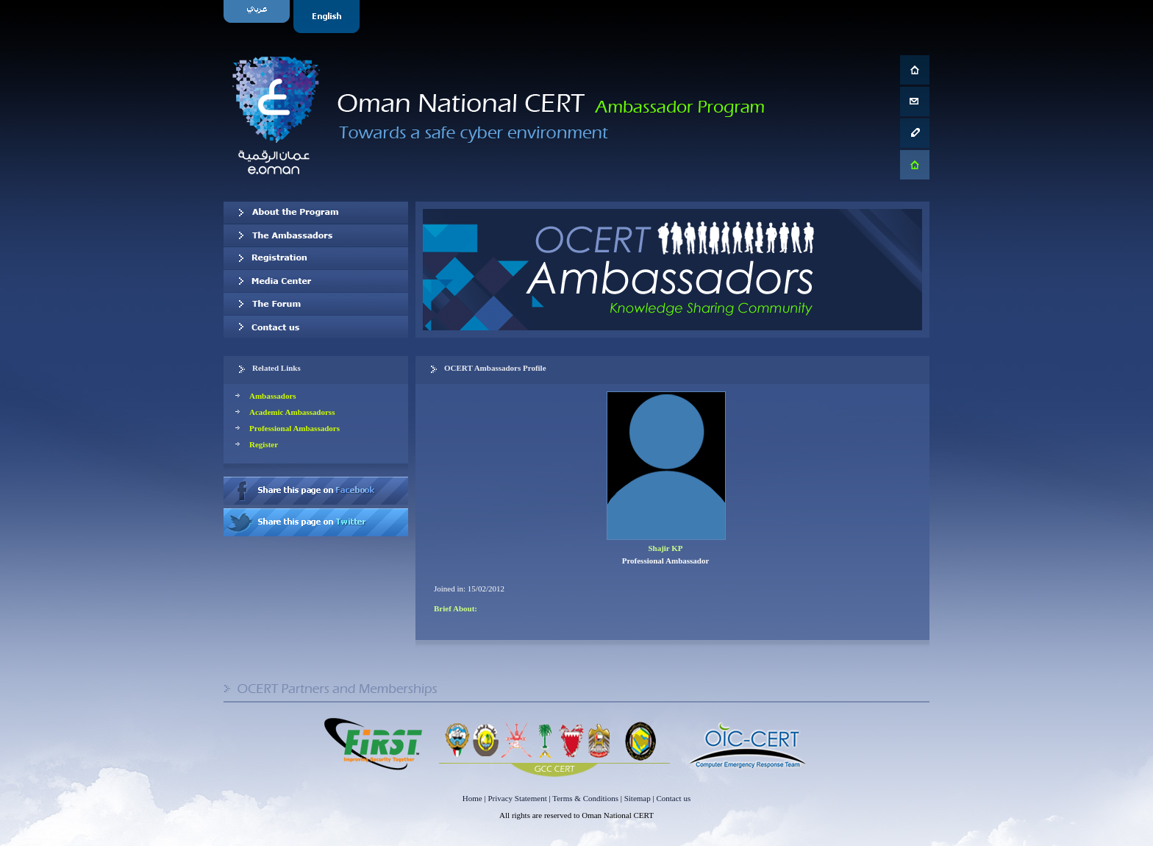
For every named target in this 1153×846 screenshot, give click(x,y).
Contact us (316, 327)
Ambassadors (272, 395)
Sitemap (637, 798)
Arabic (258, 16)
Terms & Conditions (585, 798)
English (328, 16)
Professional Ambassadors (294, 428)
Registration (316, 258)
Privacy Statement (517, 798)
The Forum (316, 304)
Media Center (316, 281)
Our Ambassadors (316, 235)
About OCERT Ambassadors (316, 213)
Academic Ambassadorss (292, 412)
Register (263, 444)
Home (472, 798)
